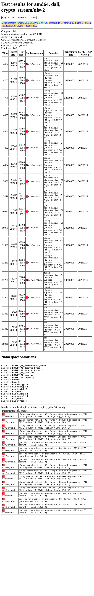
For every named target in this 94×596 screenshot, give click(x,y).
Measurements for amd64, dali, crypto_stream (24, 22)
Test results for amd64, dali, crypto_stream (70, 22)
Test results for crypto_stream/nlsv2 (19, 25)
